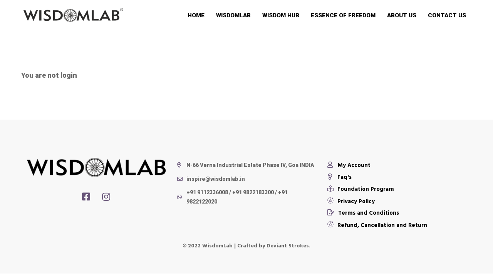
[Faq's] (339, 177)
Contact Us (447, 15)
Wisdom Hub (280, 15)
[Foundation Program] (360, 189)
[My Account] (349, 165)
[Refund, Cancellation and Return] (377, 224)
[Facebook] (86, 196)
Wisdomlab (233, 15)
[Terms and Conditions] (363, 212)
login (68, 75)
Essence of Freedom (343, 15)
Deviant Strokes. (288, 245)
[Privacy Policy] (351, 200)
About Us (401, 15)
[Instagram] (106, 196)
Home (196, 15)
